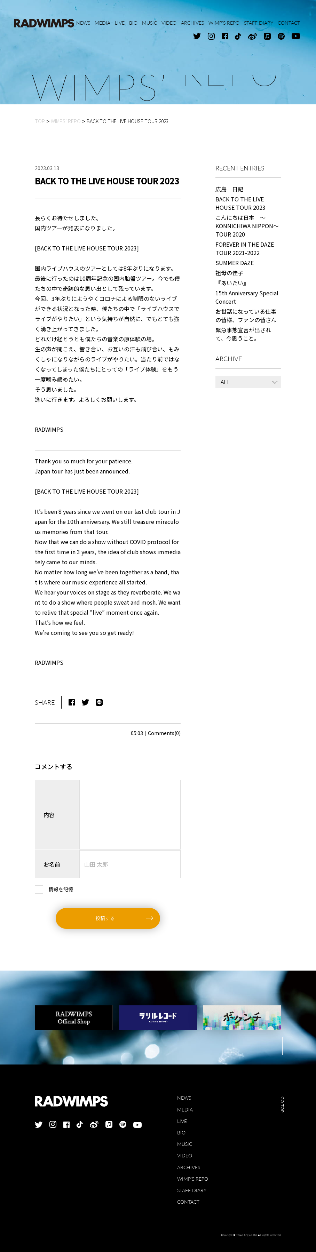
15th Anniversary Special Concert (246, 297)
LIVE (182, 1121)
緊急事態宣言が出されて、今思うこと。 (243, 334)
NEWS (184, 1098)
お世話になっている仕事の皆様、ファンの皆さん (246, 315)
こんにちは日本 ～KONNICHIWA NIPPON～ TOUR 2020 (248, 225)
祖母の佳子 (229, 273)
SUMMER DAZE (234, 262)
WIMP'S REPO (192, 1179)
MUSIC (184, 1144)
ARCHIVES (188, 1167)
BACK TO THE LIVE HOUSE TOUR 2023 (240, 203)
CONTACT (188, 1202)
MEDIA (185, 1109)
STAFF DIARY (191, 1190)
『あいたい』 (232, 283)
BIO (181, 1132)
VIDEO (184, 1155)
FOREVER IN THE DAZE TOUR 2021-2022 (244, 248)
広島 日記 (229, 189)
